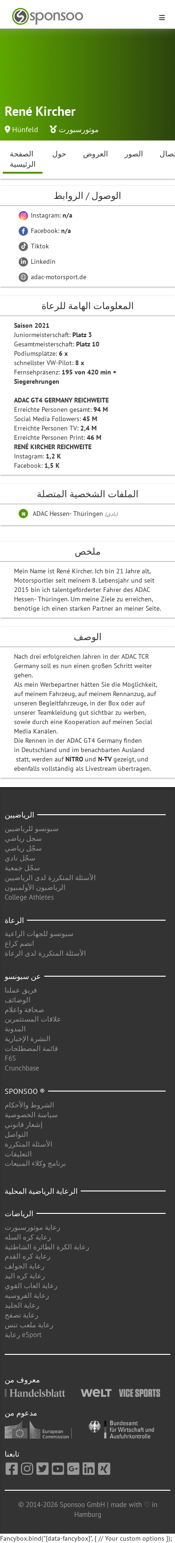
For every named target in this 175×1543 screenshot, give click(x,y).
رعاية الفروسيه (27, 1295)
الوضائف (17, 999)
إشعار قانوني (23, 1124)
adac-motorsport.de (52, 277)
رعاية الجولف (24, 1265)
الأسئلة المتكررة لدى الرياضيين (50, 877)
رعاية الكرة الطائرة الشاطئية (47, 1246)
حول (59, 153)
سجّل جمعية (22, 867)
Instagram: (45, 215)
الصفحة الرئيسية (22, 159)
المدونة (15, 1028)
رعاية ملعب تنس (29, 1324)
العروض (95, 153)
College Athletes (29, 897)
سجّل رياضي (23, 848)
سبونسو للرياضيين (32, 828)
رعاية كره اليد (25, 1275)
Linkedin (37, 261)
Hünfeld (25, 129)
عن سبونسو (23, 976)
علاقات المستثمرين (33, 1019)
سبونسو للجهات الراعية (39, 933)
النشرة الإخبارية (27, 1038)
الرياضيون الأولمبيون (35, 887)
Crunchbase (22, 1068)
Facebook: (45, 230)
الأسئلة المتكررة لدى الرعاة (45, 953)
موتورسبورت (79, 129)
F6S (10, 1058)
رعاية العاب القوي (31, 1285)
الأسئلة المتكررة (28, 1144)
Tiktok (34, 246)
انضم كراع (19, 943)
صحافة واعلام (24, 1009)
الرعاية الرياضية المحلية (41, 1191)
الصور (134, 153)
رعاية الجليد (22, 1305)
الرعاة (14, 920)
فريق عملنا (21, 990)
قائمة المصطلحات (31, 1048)
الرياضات (19, 1213)
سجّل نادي (20, 857)
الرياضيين (19, 814)
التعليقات (18, 1153)
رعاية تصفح (21, 1314)
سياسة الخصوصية (31, 1114)
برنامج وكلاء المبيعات (35, 1163)
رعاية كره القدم (27, 1256)
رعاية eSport (23, 1334)
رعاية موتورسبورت (32, 1227)
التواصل (16, 1134)
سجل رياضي (23, 838)
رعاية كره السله (28, 1237)
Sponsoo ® (25, 1091)
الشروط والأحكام (29, 1104)
